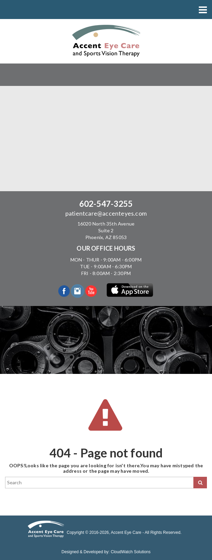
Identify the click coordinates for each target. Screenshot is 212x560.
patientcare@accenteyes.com (106, 213)
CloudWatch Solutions (131, 551)
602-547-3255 (106, 204)
